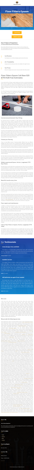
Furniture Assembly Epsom (18, 404)
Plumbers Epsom (16, 393)
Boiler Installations (21, 340)
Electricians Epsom (12, 327)
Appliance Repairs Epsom (6, 340)
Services (3, 436)
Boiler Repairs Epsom (25, 351)
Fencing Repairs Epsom (22, 325)
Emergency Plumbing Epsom (20, 331)
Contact (3, 440)
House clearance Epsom (5, 411)
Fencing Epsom (24, 381)
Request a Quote (17, 36)
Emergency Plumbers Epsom (22, 391)
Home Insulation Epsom (28, 410)
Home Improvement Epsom (27, 321)
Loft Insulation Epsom (14, 411)
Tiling (16, 350)
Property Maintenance (12, 341)
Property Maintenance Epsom (15, 386)
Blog (3, 438)
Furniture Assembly (16, 405)
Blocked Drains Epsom (19, 384)
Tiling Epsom (30, 334)
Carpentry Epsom (7, 332)
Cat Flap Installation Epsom (24, 408)
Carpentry (23, 334)
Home (3, 434)
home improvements (9, 199)
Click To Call (17, 32)
